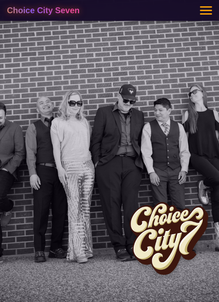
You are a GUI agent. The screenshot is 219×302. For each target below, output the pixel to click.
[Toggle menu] (206, 10)
